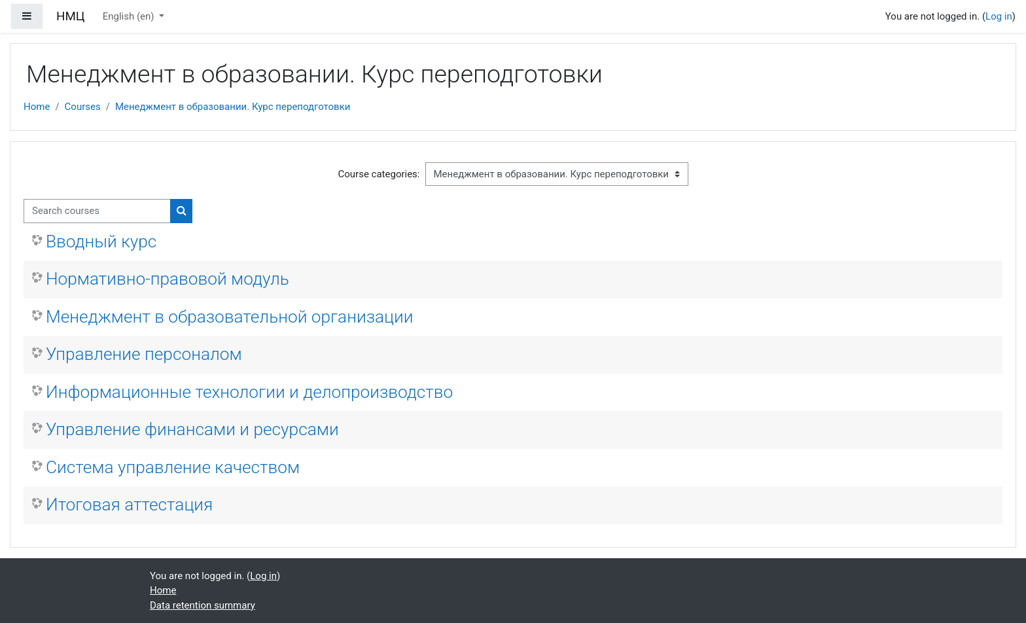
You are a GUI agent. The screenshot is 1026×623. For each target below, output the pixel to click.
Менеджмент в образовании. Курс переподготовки (233, 107)
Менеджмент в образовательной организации (230, 317)
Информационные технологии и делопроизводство (249, 392)
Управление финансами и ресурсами (192, 429)
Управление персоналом (144, 354)
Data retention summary (202, 605)
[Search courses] (97, 211)
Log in (998, 16)
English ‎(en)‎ (130, 16)
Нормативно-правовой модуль (167, 279)
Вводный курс (101, 241)
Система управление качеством (173, 467)
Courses (83, 107)
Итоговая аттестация (129, 504)
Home (37, 107)
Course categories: (379, 174)
